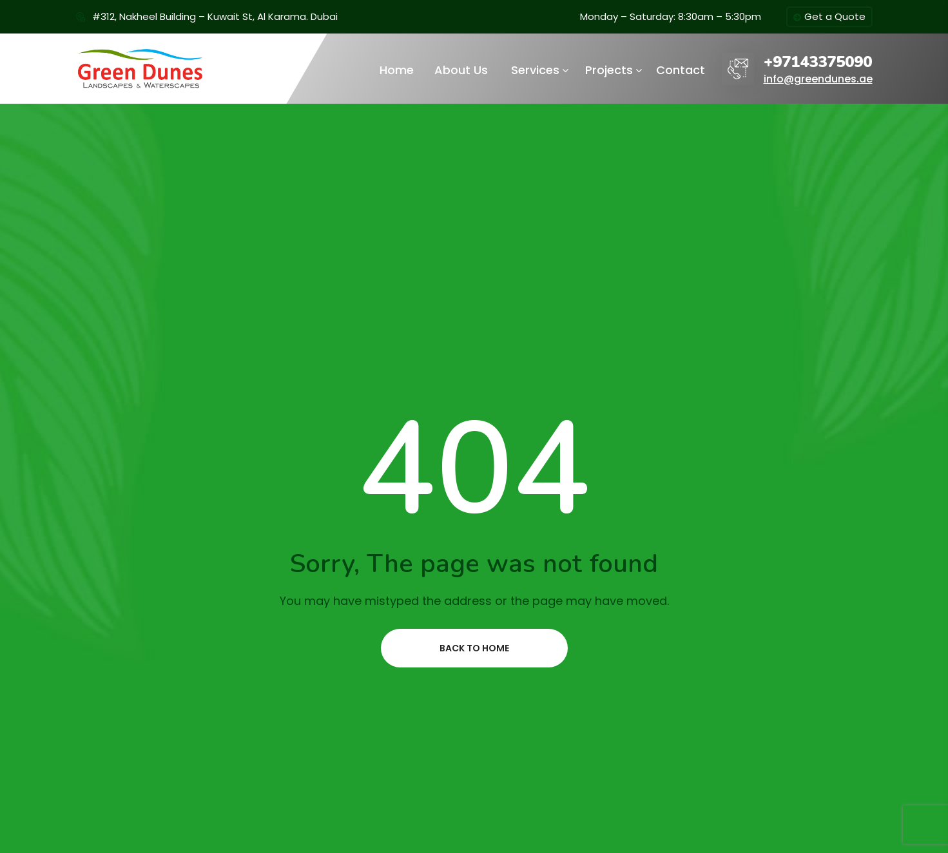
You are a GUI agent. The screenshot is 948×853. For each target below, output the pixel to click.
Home (397, 70)
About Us (461, 70)
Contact (680, 70)
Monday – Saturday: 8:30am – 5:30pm (670, 16)
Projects (609, 70)
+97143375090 (818, 62)
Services (535, 70)
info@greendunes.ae (818, 79)
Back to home (474, 648)
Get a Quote (829, 17)
